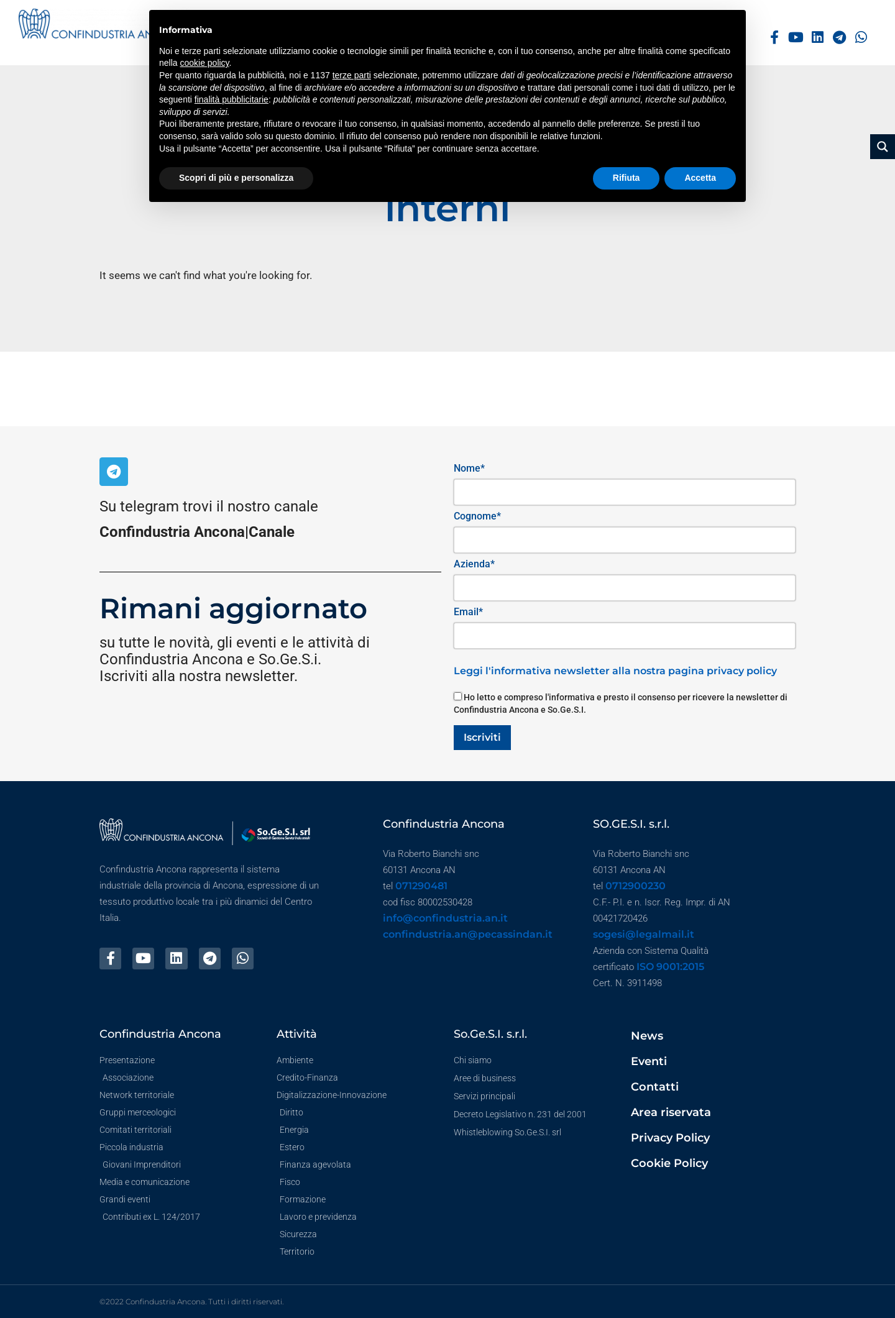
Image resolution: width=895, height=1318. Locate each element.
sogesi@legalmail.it (643, 934)
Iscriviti (482, 737)
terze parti (352, 75)
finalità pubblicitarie (231, 99)
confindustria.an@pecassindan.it (468, 934)
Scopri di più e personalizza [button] (236, 178)
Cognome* (477, 516)
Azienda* (474, 564)
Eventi (649, 1061)
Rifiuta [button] (626, 178)
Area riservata (671, 1112)
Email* (468, 612)
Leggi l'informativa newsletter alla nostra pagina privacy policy (615, 671)
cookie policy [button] (204, 63)
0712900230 (635, 886)
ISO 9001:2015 (670, 966)
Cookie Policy (669, 1163)
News (647, 1036)
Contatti (655, 1087)
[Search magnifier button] (882, 146)
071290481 (421, 886)
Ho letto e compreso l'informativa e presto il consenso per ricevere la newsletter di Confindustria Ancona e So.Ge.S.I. (620, 703)
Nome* (469, 468)
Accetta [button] (700, 178)
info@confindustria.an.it (445, 918)
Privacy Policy (670, 1138)
